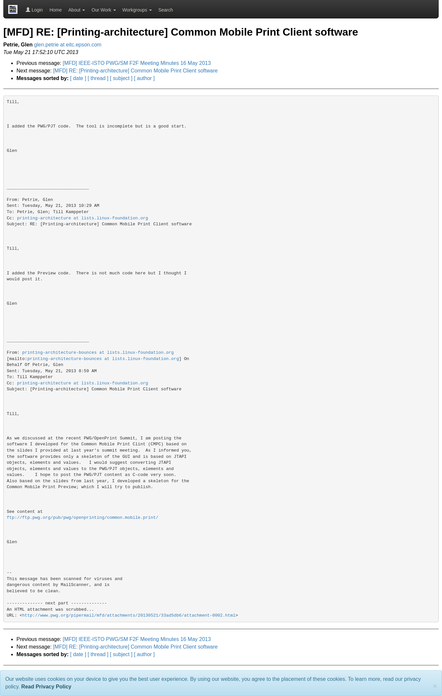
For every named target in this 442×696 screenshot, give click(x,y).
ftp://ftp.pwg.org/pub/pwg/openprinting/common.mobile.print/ (82, 517)
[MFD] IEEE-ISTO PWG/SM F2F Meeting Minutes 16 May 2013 (137, 63)
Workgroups (137, 10)
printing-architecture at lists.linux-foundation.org (82, 218)
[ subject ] (121, 78)
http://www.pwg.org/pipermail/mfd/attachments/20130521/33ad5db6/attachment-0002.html (128, 615)
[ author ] (144, 78)
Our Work (104, 10)
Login (34, 10)
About (77, 10)
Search (165, 10)
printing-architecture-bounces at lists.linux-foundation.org (98, 352)
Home (55, 10)
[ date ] (78, 78)
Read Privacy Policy (46, 686)
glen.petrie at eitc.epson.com (67, 44)
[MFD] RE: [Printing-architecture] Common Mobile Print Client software (135, 70)
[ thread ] (98, 78)
